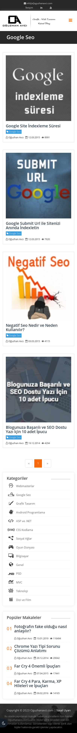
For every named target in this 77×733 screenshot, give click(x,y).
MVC (19, 582)
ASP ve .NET (23, 521)
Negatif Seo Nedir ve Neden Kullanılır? (32, 327)
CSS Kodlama (24, 530)
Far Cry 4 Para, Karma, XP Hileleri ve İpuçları (37, 683)
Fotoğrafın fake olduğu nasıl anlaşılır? (40, 628)
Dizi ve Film (23, 600)
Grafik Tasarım (25, 503)
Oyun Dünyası (25, 547)
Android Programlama (30, 512)
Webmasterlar (25, 486)
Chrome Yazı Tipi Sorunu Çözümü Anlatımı (37, 648)
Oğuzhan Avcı (15, 137)
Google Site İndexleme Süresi (33, 126)
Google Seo (23, 495)
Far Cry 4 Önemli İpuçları (37, 666)
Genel (20, 565)
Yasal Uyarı (63, 710)
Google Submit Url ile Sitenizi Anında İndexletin (33, 225)
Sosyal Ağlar (24, 538)
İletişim (29, 7)
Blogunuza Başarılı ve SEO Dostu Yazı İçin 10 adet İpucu (36, 429)
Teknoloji (22, 591)
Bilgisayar (22, 556)
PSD (18, 573)
